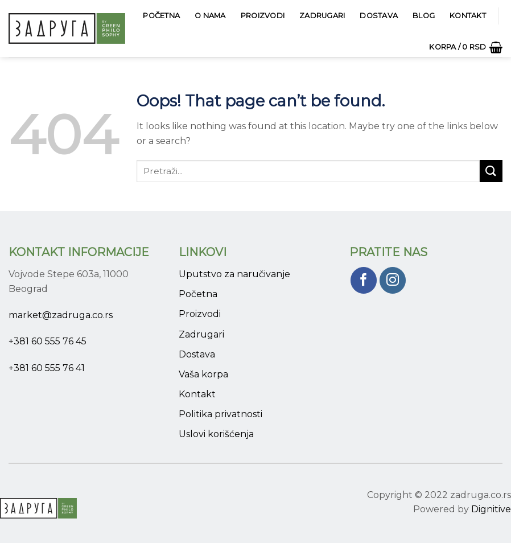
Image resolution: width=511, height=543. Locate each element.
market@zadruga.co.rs (61, 315)
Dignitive (491, 509)
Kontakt (468, 15)
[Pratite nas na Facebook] (364, 280)
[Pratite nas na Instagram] (393, 280)
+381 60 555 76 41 (47, 368)
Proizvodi (263, 15)
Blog (424, 15)
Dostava (379, 15)
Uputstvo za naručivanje (234, 274)
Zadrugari (322, 15)
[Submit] (491, 171)
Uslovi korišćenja (216, 434)
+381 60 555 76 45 (47, 341)
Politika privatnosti (220, 414)
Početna (161, 15)
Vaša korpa (203, 374)
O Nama (210, 15)
